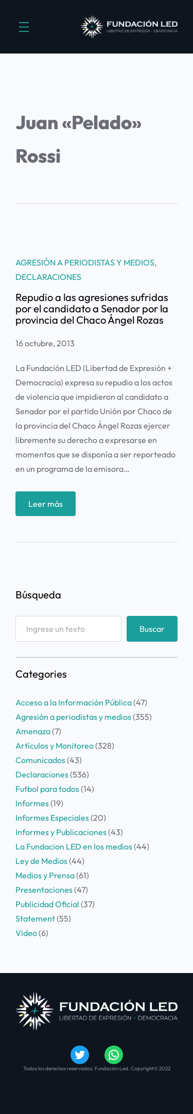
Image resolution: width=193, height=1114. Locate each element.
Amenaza (32, 731)
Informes (32, 803)
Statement (35, 918)
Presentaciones (44, 890)
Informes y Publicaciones (61, 832)
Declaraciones (48, 277)
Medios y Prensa (45, 875)
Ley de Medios (41, 861)
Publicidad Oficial (47, 904)
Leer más (48, 506)
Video (26, 933)
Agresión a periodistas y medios (84, 262)
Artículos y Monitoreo (54, 745)
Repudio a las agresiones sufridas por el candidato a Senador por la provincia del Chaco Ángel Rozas (91, 309)
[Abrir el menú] (23, 27)
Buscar (152, 629)
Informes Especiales (52, 817)
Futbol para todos (47, 789)
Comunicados (40, 760)
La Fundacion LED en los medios (73, 846)
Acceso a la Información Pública (73, 702)
